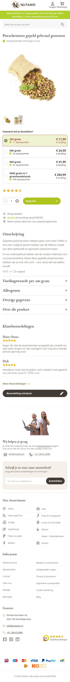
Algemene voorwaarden (48, 583)
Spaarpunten (9, 569)
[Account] (52, 4)
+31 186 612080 (39, 454)
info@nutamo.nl (13, 454)
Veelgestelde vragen (46, 569)
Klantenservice (10, 562)
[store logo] (40, 5)
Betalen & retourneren (47, 562)
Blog (38, 596)
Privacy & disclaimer (46, 576)
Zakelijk (6, 589)
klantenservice (44, 445)
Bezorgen (7, 596)
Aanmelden (55, 480)
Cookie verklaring (44, 590)
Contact (6, 576)
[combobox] (35, 24)
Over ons (7, 583)
